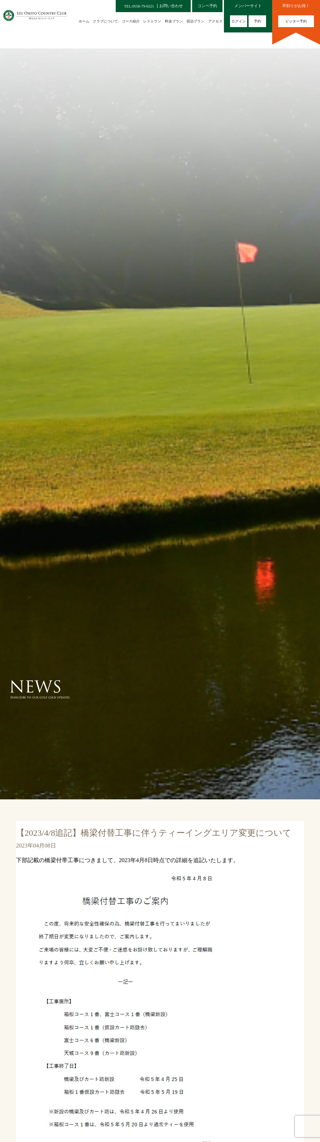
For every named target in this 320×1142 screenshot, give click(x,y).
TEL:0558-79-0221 (139, 6)
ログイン (238, 21)
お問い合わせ (171, 6)
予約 (257, 21)
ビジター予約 (296, 21)
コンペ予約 (207, 6)
